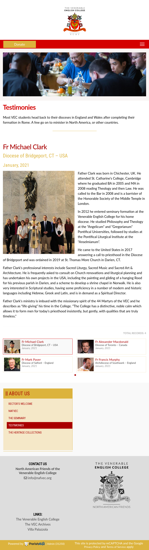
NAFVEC (13, 411)
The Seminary (17, 418)
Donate (19, 44)
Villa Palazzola (38, 529)
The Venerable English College (38, 519)
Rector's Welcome (20, 404)
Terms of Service (116, 546)
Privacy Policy (92, 546)
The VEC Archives (37, 524)
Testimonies (16, 425)
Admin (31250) (56, 543)
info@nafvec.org (37, 478)
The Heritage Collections (25, 432)
